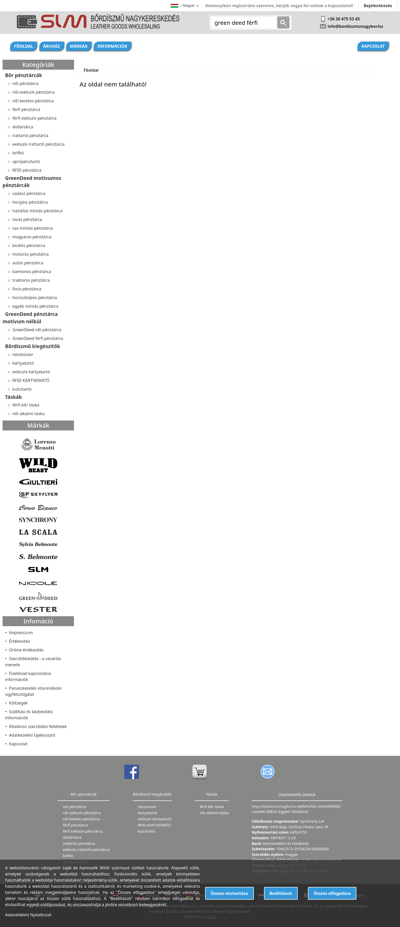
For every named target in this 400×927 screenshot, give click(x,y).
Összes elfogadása (332, 893)
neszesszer (22, 354)
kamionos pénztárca (31, 271)
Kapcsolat (373, 46)
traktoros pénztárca (31, 280)
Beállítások (281, 893)
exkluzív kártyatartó (31, 372)
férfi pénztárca (26, 109)
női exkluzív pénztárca (33, 92)
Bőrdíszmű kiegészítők (32, 346)
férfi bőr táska (25, 405)
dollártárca (22, 127)
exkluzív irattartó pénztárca (38, 144)
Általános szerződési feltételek (38, 726)
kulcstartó (22, 389)
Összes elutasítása (229, 893)
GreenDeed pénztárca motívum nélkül (30, 318)
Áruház (51, 46)
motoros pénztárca (30, 254)
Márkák (79, 46)
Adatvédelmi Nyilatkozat (28, 915)
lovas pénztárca (27, 219)
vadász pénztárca (28, 193)
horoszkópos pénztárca (34, 297)
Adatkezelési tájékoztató (32, 735)
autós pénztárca (27, 263)
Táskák (13, 396)
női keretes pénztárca (33, 101)
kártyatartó (23, 363)
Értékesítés (19, 641)
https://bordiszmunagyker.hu (274, 806)
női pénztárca (25, 83)
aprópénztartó (26, 161)
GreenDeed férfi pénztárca (37, 338)
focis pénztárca (26, 289)
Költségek (18, 703)
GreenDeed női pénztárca (36, 329)
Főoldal (23, 46)
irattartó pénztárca (30, 135)
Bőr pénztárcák (23, 75)
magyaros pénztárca (32, 237)
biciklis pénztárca (28, 245)
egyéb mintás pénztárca (35, 306)
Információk (112, 46)
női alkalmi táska (28, 413)
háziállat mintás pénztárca (37, 211)
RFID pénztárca (27, 170)
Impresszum (21, 632)
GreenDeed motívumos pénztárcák (32, 182)
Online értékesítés (26, 650)
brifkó (18, 153)
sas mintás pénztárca (32, 228)
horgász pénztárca (30, 202)
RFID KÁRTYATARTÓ (30, 380)
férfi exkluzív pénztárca (34, 118)
